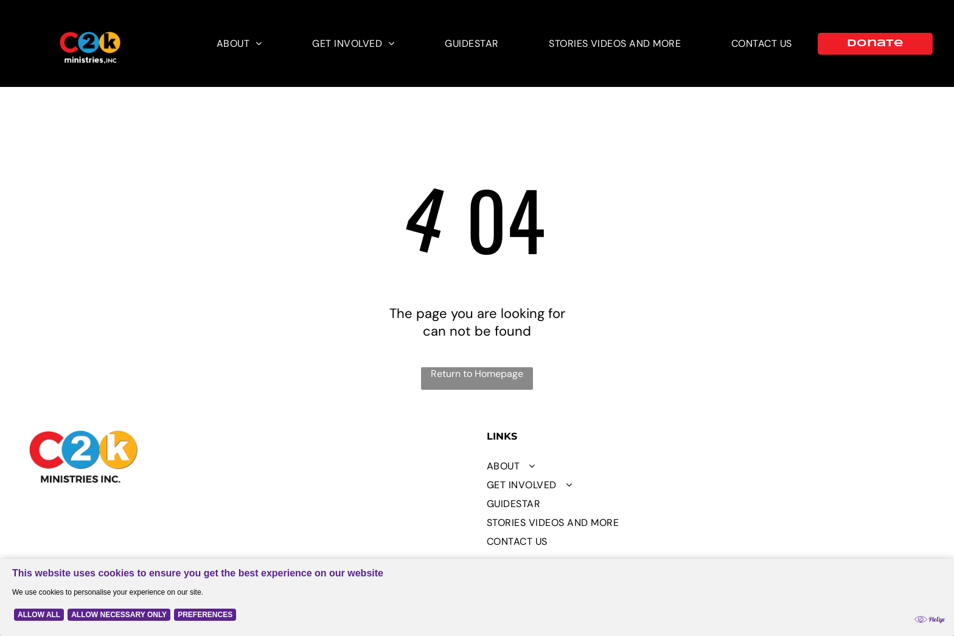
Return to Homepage (477, 373)
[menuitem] (239, 43)
